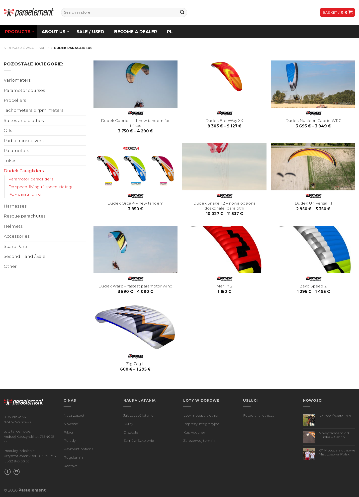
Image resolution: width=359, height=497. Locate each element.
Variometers (17, 80)
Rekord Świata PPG (336, 416)
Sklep (44, 48)
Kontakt (70, 466)
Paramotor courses (24, 90)
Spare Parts (16, 246)
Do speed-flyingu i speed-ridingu (41, 186)
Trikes (10, 160)
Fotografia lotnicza (258, 415)
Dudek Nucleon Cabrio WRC (313, 120)
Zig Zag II (135, 363)
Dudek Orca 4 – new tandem (135, 203)
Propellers (15, 100)
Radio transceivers (24, 140)
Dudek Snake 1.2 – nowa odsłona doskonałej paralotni (224, 206)
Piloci (68, 432)
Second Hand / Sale (24, 256)
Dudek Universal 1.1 (313, 203)
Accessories (17, 236)
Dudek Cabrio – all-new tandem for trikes (135, 123)
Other (10, 266)
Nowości (71, 424)
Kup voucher (194, 432)
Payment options (78, 449)
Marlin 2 (224, 286)
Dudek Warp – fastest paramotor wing (135, 286)
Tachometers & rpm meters (34, 110)
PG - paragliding (24, 194)
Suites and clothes (24, 120)
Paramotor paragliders (30, 179)
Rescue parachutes (25, 216)
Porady (70, 440)
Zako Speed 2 (313, 286)
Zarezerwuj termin (199, 440)
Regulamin (73, 457)
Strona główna (19, 48)
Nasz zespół (74, 415)
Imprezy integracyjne (201, 424)
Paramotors (16, 150)
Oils (8, 130)
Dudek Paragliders (24, 170)
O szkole (130, 432)
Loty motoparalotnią (200, 415)
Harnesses (15, 206)
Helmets (13, 226)
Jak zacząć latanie (138, 415)
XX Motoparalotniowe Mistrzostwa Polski (337, 452)
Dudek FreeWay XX (224, 120)
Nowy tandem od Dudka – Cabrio (334, 435)
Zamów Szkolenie (138, 440)
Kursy (128, 424)
